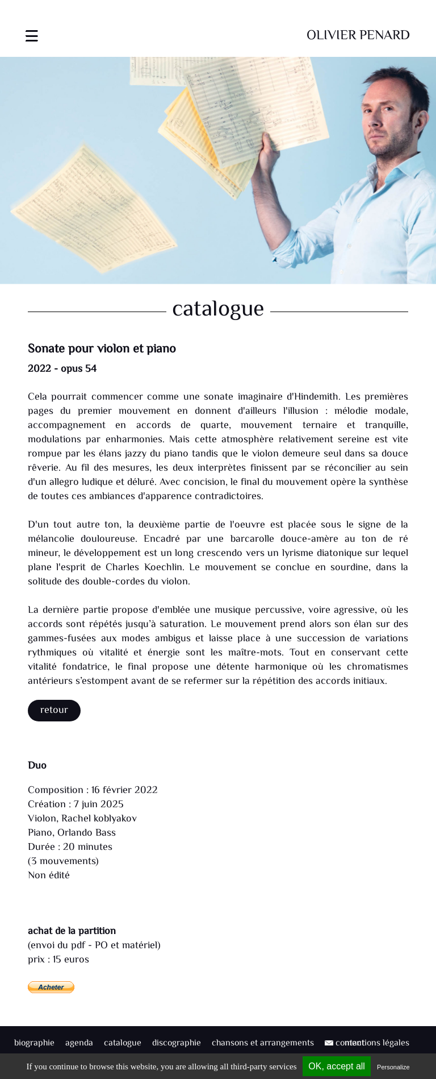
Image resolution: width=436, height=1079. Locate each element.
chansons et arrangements (263, 1043)
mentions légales (377, 1043)
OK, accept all (336, 1066)
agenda (79, 1043)
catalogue (122, 1043)
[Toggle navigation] (32, 28)
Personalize (393, 1067)
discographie (176, 1043)
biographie (34, 1043)
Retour (54, 711)
